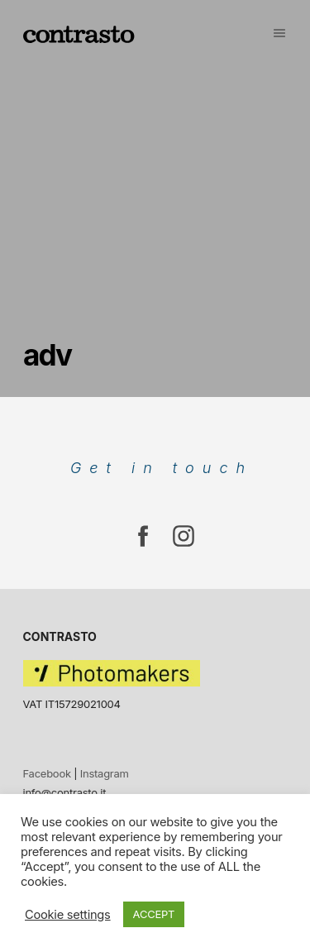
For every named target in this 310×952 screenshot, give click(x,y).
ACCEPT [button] (154, 914)
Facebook (47, 773)
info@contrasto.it (65, 792)
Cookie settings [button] (68, 914)
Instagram (104, 773)
